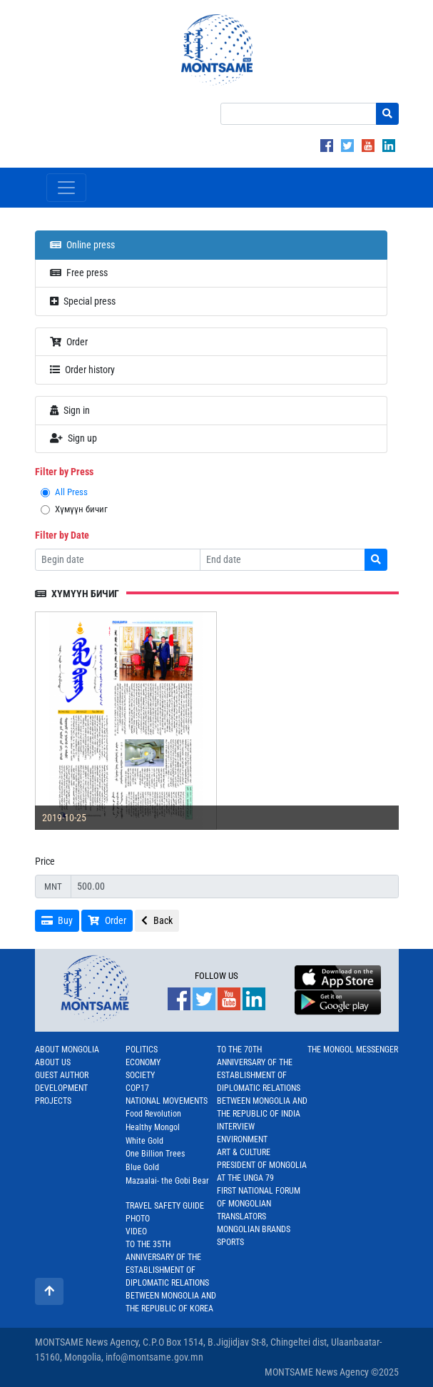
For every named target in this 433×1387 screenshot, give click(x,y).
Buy (57, 920)
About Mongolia (67, 1050)
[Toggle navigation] (66, 187)
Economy (143, 1062)
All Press (71, 492)
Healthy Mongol (153, 1127)
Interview (236, 1127)
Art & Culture (243, 1152)
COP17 (137, 1088)
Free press (79, 272)
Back (157, 920)
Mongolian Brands (253, 1229)
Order (69, 341)
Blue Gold (142, 1167)
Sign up (74, 438)
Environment (242, 1139)
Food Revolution (153, 1114)
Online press (83, 244)
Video (136, 1231)
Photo (138, 1219)
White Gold (144, 1141)
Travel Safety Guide (165, 1206)
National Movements (167, 1101)
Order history (83, 369)
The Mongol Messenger (352, 1050)
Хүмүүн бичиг (81, 509)
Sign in (70, 410)
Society (140, 1075)
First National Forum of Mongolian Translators (258, 1203)
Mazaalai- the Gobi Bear (167, 1181)
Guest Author (61, 1075)
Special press (83, 301)
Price (45, 861)
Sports (230, 1242)
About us (53, 1062)
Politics (142, 1050)
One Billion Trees (155, 1154)
